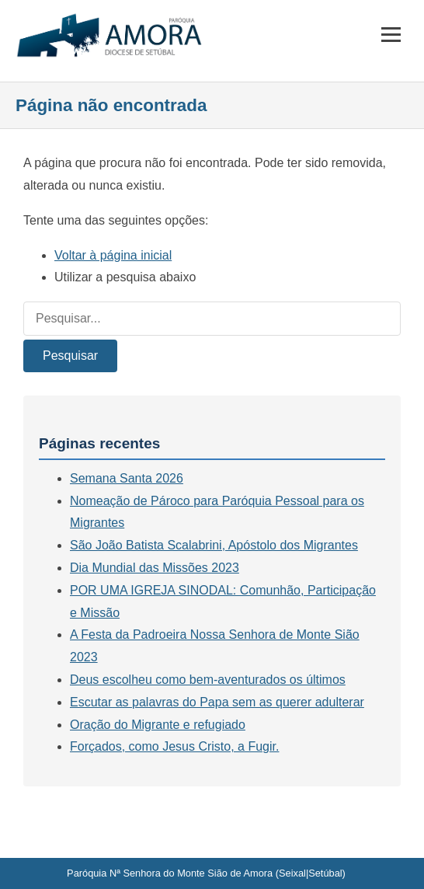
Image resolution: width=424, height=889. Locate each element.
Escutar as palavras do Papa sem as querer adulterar (217, 702)
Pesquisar (70, 355)
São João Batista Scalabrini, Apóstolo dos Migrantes (214, 545)
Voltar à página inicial (113, 255)
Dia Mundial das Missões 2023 (154, 567)
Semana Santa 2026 (126, 478)
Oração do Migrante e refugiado (157, 724)
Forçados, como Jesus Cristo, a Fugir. (174, 746)
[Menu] (391, 35)
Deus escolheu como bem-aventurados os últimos (208, 679)
